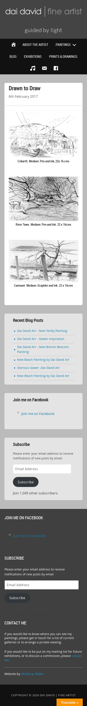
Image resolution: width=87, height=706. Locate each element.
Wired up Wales (32, 674)
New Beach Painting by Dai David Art (43, 360)
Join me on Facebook (30, 400)
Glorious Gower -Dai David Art (38, 368)
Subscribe (26, 482)
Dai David (43, 12)
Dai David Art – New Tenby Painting (42, 331)
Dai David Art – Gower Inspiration (40, 339)
